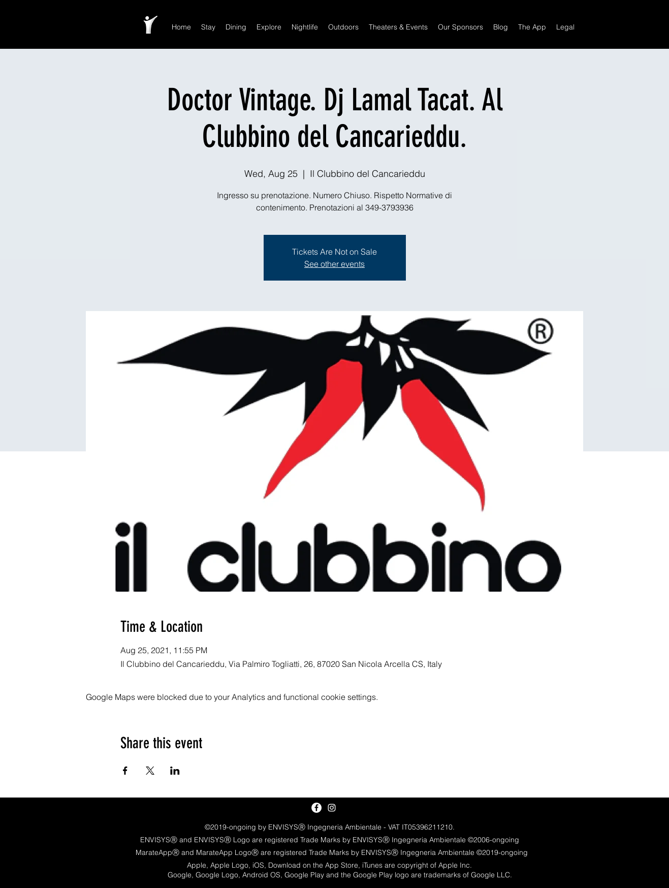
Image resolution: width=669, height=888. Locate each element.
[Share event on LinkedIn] (175, 771)
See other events (334, 264)
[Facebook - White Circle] (316, 808)
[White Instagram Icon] (332, 808)
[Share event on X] (150, 771)
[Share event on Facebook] (125, 771)
